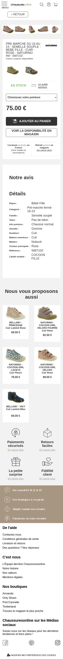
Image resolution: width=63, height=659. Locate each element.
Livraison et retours (14, 543)
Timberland (9, 606)
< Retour (18, 14)
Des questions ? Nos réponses (21, 547)
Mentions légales (13, 577)
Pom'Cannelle (11, 602)
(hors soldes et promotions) (18, 149)
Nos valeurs (10, 572)
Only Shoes (9, 597)
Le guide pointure (40, 85)
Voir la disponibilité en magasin (31, 132)
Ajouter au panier (31, 121)
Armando (8, 593)
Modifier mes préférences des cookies (31, 655)
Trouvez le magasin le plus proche (23, 611)
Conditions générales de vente (21, 539)
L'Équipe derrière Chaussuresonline (24, 564)
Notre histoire (10, 568)
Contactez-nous (12, 534)
